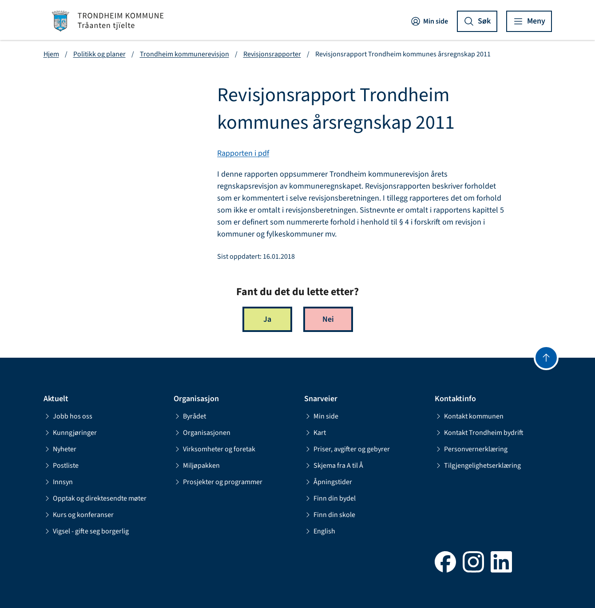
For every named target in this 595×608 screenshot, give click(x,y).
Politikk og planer (99, 54)
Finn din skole (329, 515)
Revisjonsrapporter (272, 54)
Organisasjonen (202, 433)
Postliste (61, 465)
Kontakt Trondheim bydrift (479, 433)
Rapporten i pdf (243, 153)
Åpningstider (328, 482)
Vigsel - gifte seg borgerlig (86, 531)
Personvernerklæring (471, 449)
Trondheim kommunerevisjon (184, 54)
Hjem (51, 54)
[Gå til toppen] (546, 357)
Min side (429, 21)
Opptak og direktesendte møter (95, 498)
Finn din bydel (330, 498)
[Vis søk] (477, 21)
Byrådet (190, 416)
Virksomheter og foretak (214, 449)
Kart (315, 433)
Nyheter (60, 449)
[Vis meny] (529, 21)
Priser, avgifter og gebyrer (347, 449)
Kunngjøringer (70, 433)
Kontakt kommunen (469, 416)
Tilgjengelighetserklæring (478, 465)
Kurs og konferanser (79, 515)
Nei (328, 319)
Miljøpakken (197, 465)
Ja (267, 319)
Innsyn (58, 482)
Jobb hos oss (68, 416)
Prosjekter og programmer (218, 482)
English (319, 531)
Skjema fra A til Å (333, 465)
